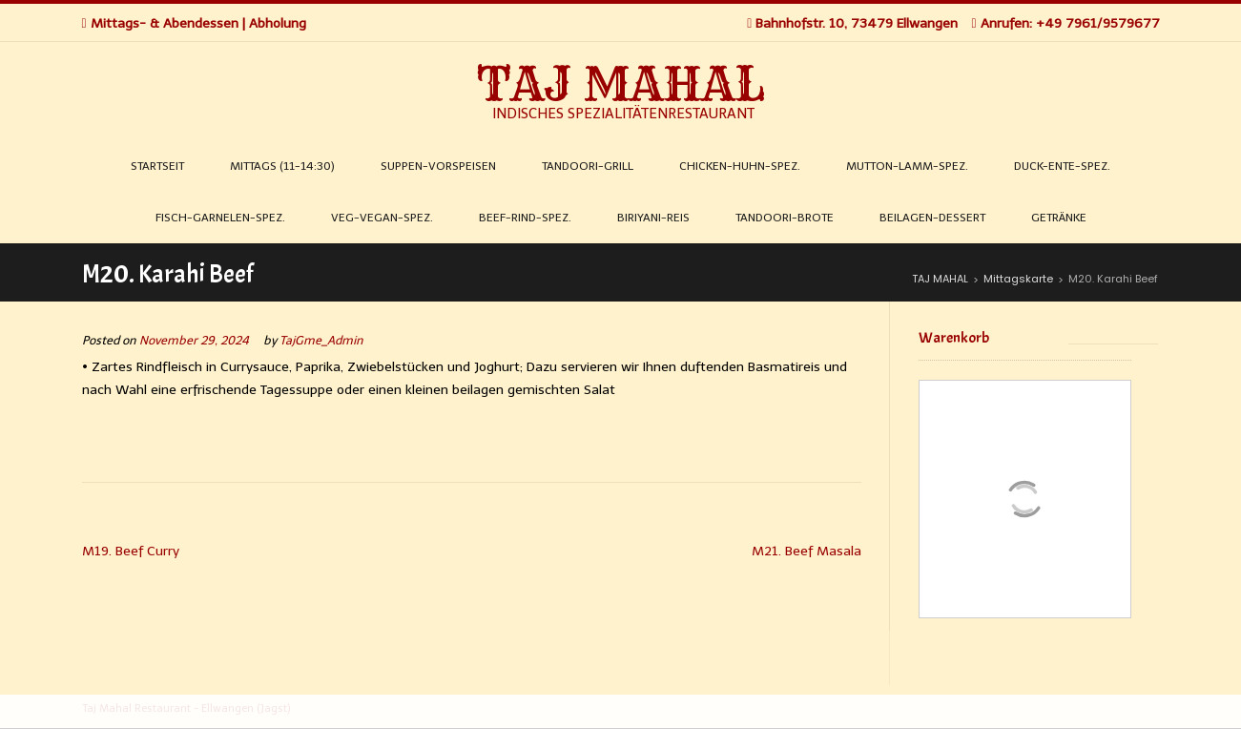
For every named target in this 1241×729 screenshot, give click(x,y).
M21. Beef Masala (806, 551)
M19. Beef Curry (130, 551)
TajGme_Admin (321, 340)
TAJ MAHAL (621, 84)
